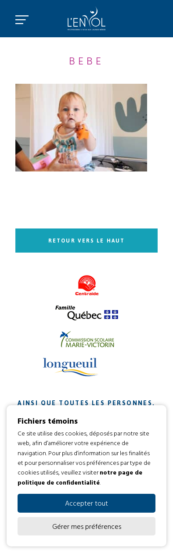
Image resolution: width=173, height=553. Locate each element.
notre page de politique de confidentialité (80, 476)
